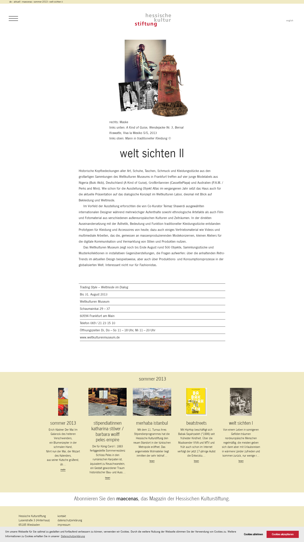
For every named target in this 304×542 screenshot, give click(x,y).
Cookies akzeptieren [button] (283, 534)
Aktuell (17, 1)
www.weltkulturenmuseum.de (100, 337)
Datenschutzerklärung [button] (73, 536)
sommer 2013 (41, 1)
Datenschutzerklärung (70, 520)
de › (11, 1)
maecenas (27, 1)
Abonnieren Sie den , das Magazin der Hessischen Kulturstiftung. (152, 499)
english (289, 20)
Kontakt (62, 516)
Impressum (64, 524)
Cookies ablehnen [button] (253, 534)
